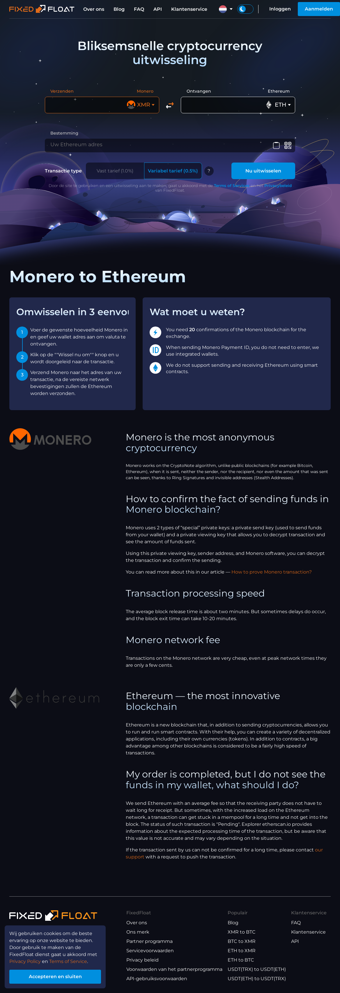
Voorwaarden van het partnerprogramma (174, 969)
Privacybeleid (278, 188)
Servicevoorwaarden (150, 950)
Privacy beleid (142, 960)
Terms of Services (231, 188)
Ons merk (137, 932)
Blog (119, 9)
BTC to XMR (242, 941)
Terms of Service (68, 961)
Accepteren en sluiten (55, 976)
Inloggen (280, 9)
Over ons (93, 9)
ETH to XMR (242, 950)
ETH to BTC (241, 960)
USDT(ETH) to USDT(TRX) (257, 978)
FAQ (139, 9)
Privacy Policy (25, 961)
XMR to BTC (242, 932)
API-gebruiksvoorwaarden (156, 978)
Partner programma (149, 941)
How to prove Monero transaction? (271, 575)
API (157, 9)
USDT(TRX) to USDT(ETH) (257, 969)
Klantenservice (189, 9)
